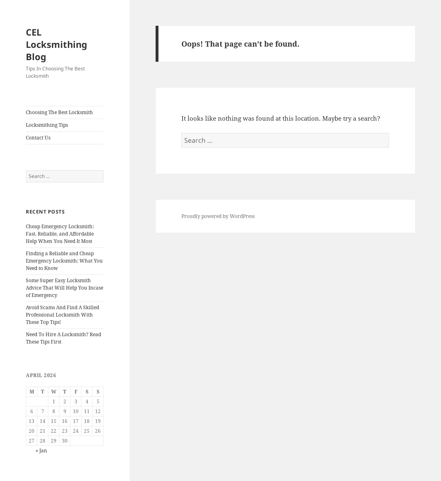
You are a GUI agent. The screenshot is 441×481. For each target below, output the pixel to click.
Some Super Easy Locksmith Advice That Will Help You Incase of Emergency (64, 288)
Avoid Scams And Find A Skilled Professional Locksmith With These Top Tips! (62, 315)
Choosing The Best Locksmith (59, 112)
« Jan (41, 450)
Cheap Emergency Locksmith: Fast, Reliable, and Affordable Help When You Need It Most (60, 234)
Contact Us (38, 137)
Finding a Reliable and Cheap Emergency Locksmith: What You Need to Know (64, 261)
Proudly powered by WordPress (218, 216)
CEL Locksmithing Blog (56, 44)
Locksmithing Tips (47, 124)
